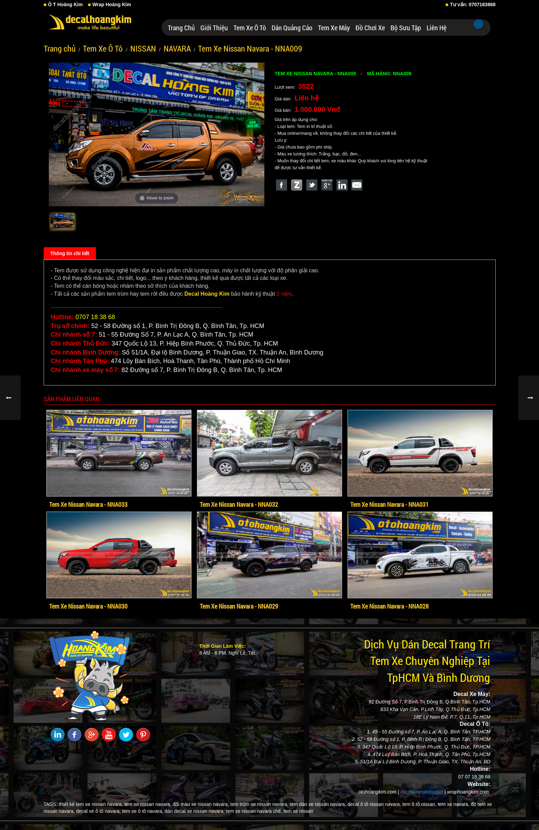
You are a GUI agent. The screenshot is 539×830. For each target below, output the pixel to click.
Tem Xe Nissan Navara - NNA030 (88, 606)
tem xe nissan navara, (148, 804)
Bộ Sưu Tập (405, 27)
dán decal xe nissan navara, (194, 811)
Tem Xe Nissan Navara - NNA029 (239, 606)
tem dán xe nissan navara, (318, 804)
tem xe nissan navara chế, (254, 811)
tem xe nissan (298, 811)
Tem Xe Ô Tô (249, 27)
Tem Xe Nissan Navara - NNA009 (250, 48)
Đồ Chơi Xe (370, 27)
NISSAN (143, 48)
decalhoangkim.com (421, 792)
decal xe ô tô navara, (98, 811)
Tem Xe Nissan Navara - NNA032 (239, 504)
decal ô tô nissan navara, (374, 804)
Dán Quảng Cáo (292, 27)
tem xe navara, (454, 804)
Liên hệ (437, 27)
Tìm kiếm (478, 24)
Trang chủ (181, 27)
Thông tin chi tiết (70, 253)
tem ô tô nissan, (419, 804)
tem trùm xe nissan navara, (259, 804)
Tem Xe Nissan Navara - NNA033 (88, 504)
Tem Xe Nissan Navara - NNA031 (389, 504)
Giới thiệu (214, 27)
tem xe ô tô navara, (142, 811)
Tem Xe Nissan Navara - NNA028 (389, 606)
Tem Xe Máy (334, 27)
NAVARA (177, 48)
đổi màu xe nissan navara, (201, 804)
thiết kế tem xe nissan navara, (91, 804)
